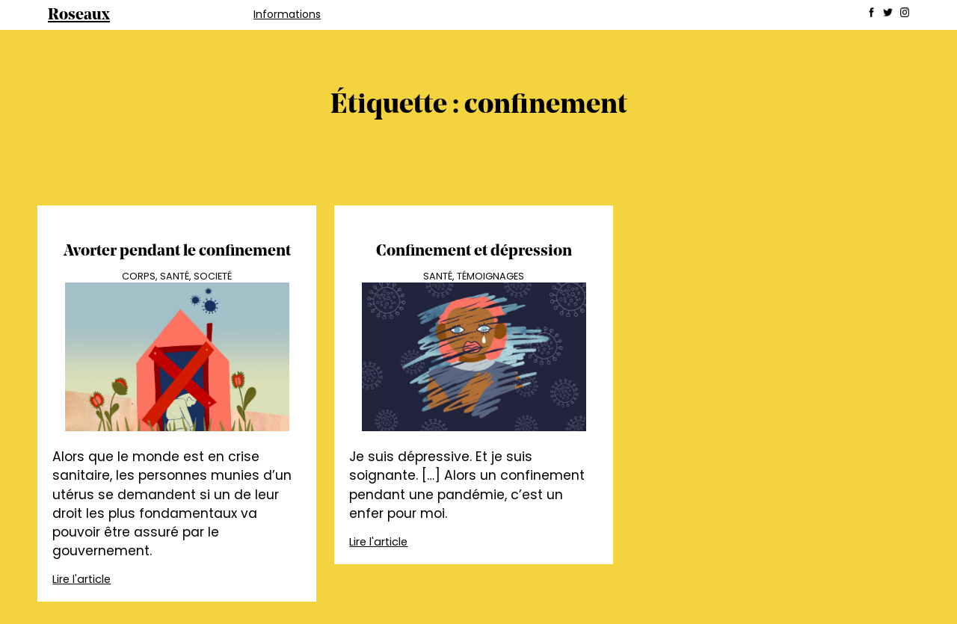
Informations (287, 14)
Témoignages (490, 276)
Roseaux (79, 15)
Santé (174, 276)
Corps (139, 276)
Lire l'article (81, 579)
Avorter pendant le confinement (177, 251)
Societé (213, 276)
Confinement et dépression (474, 251)
